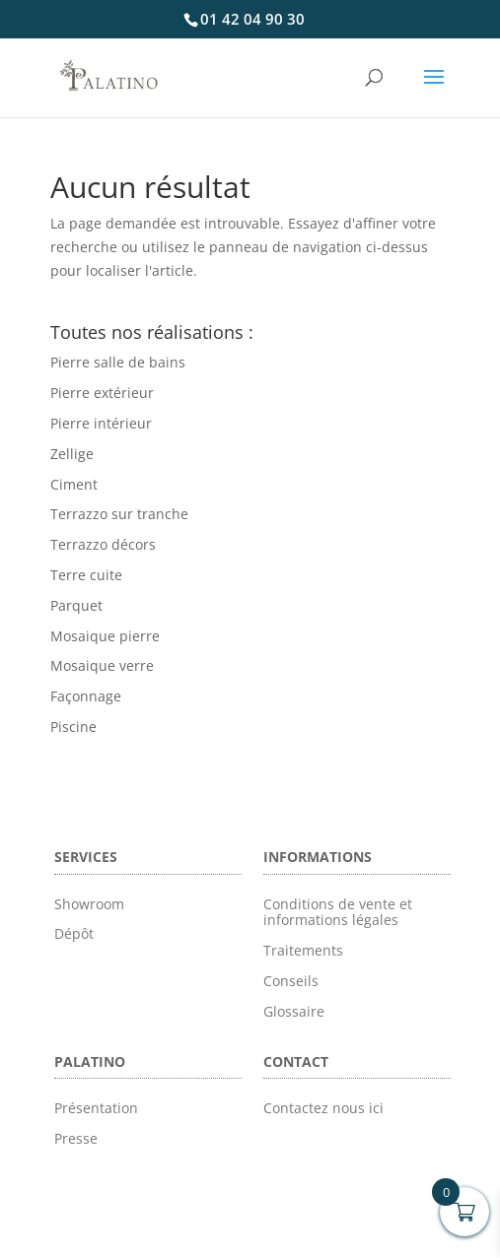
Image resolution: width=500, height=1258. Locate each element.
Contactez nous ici (323, 1107)
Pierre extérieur (102, 392)
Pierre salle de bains (117, 362)
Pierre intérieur (101, 423)
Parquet (76, 605)
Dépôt (74, 933)
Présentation (96, 1107)
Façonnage (85, 696)
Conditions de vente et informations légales (337, 912)
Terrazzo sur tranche (119, 513)
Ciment (74, 484)
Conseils (291, 980)
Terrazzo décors (103, 544)
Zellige (72, 453)
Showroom (89, 903)
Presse (76, 1138)
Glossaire (293, 1011)
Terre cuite (86, 574)
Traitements (303, 950)
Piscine (73, 726)
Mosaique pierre (105, 636)
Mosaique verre (102, 665)
